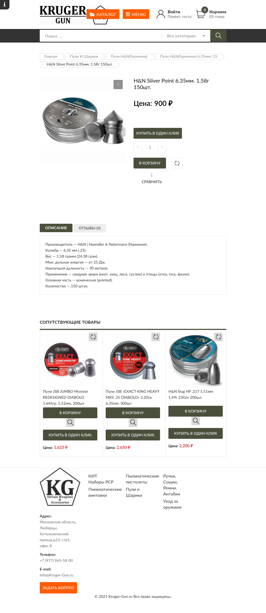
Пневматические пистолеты (142, 478)
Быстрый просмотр (70, 422)
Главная (50, 56)
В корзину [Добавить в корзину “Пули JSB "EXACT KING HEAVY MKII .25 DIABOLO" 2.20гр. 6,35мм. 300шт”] (133, 412)
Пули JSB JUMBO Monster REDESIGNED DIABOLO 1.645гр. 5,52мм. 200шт (65, 397)
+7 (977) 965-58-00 (56, 560)
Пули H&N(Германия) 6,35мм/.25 (188, 56)
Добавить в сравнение (177, 163)
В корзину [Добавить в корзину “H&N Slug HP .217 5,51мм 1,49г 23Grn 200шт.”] (196, 411)
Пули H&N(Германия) (129, 56)
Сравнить (152, 181)
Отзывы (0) (92, 231)
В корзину (150, 163)
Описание (56, 230)
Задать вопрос (58, 587)
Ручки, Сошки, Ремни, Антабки (171, 484)
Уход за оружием (172, 504)
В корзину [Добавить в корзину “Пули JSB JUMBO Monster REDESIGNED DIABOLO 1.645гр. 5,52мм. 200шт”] (70, 412)
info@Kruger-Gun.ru (56, 575)
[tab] (56, 229)
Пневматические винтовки (105, 492)
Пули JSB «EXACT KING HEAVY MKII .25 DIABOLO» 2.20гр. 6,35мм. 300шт (132, 397)
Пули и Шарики (84, 56)
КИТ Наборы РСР (101, 478)
